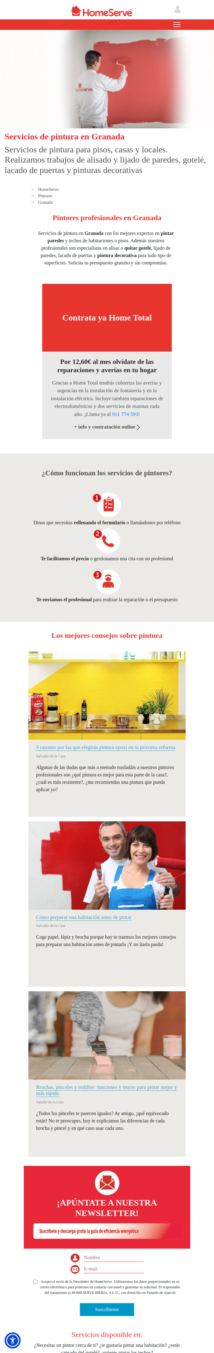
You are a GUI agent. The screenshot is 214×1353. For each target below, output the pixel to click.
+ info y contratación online (107, 427)
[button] (12, 1340)
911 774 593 (125, 414)
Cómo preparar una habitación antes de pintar (84, 917)
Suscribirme (107, 1309)
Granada (45, 202)
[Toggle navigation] (177, 24)
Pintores (45, 196)
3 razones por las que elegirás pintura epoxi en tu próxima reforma (105, 747)
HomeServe (48, 189)
